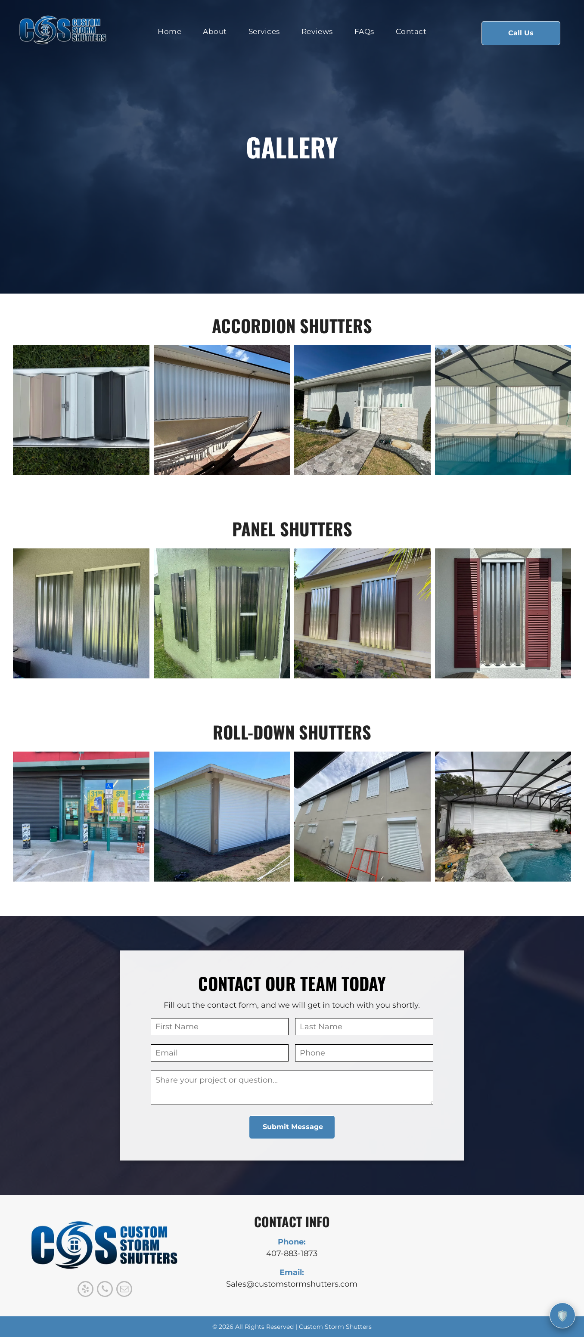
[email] (124, 1290)
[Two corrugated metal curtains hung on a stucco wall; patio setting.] (81, 613)
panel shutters (292, 529)
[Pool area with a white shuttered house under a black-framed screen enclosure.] (503, 817)
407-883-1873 (291, 1253)
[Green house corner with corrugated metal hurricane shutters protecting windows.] (222, 613)
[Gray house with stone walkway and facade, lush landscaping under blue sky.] (362, 410)
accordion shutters (292, 325)
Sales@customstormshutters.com (291, 1284)
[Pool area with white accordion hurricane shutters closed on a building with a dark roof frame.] (503, 410)
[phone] (105, 1290)
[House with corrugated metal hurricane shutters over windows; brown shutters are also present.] (362, 613)
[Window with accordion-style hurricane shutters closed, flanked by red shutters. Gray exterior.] (503, 613)
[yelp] (85, 1290)
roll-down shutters (292, 732)
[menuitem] (169, 32)
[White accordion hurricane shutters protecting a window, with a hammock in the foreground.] (222, 410)
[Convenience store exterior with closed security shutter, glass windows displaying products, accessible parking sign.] (81, 817)
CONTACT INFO (292, 1221)
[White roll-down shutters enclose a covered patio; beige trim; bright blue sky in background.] (222, 817)
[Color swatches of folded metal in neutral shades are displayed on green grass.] (81, 410)
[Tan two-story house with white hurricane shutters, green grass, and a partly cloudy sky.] (362, 817)
